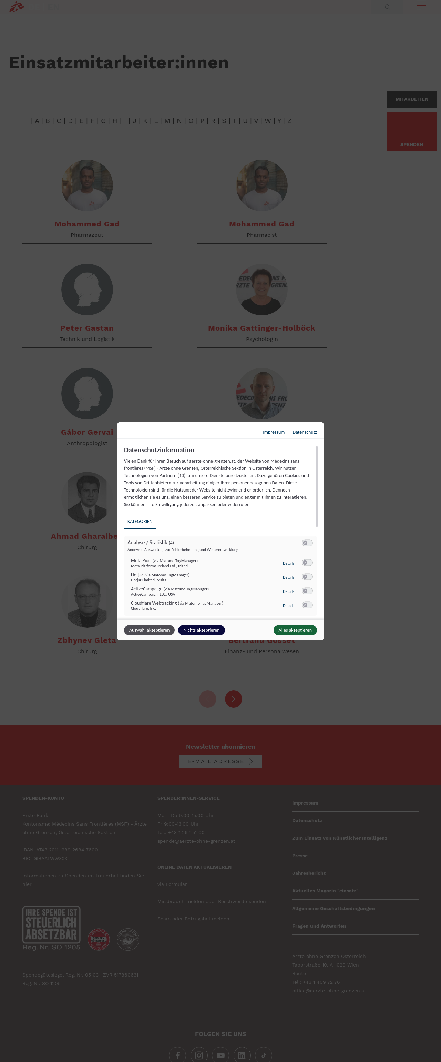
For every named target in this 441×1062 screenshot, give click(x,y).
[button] (305, 542)
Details (288, 562)
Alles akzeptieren (295, 630)
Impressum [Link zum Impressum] (274, 432)
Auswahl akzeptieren (149, 630)
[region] (221, 531)
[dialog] (220, 531)
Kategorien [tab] (140, 521)
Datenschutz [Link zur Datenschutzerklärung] (305, 432)
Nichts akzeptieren (201, 630)
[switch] (307, 543)
